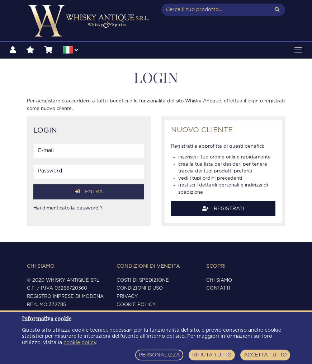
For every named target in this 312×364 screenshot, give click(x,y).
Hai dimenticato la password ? (68, 208)
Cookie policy (136, 305)
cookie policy (79, 342)
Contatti (218, 288)
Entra (89, 191)
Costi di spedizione (143, 280)
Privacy (127, 296)
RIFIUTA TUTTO (212, 355)
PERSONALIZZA (159, 355)
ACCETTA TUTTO (265, 355)
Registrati (223, 208)
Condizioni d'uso (140, 288)
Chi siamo (219, 280)
